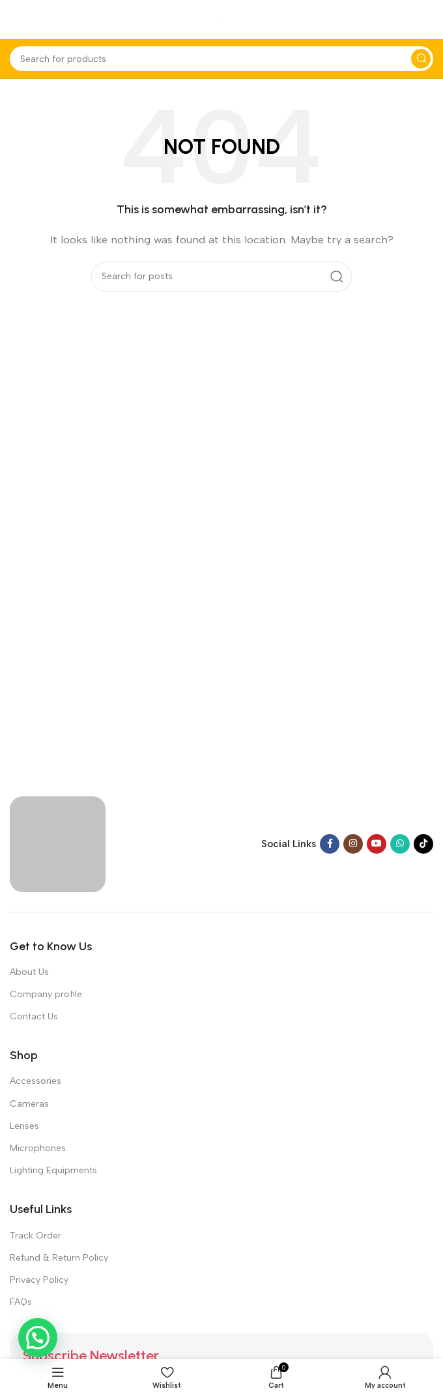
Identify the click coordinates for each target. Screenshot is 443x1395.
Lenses (24, 1126)
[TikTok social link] (423, 844)
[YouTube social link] (376, 844)
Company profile (46, 994)
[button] (37, 1337)
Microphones (38, 1148)
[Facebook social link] (329, 844)
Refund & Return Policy (59, 1257)
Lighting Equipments (53, 1170)
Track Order (35, 1235)
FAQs (21, 1302)
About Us (29, 972)
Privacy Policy (39, 1279)
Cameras (29, 1103)
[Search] (221, 58)
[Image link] (58, 843)
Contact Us (34, 1016)
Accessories (35, 1081)
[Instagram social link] (353, 844)
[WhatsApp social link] (400, 844)
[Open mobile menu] (16, 20)
